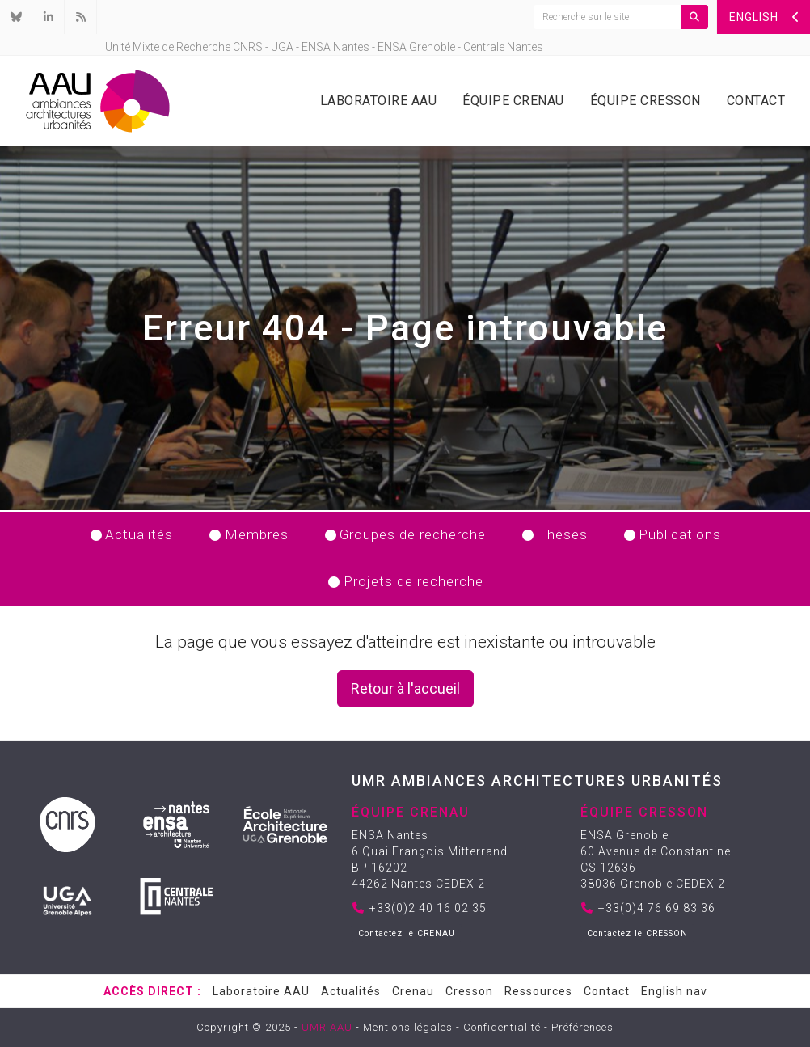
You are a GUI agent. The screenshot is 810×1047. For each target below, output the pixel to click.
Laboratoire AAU (378, 100)
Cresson (469, 991)
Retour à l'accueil (405, 688)
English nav (674, 991)
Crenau (413, 991)
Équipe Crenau (513, 100)
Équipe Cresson (645, 100)
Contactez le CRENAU (406, 933)
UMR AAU (327, 1027)
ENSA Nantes (335, 46)
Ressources (538, 991)
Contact (756, 100)
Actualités (351, 991)
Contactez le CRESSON (637, 933)
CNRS (248, 46)
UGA (282, 46)
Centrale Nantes (503, 46)
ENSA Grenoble (416, 46)
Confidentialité (502, 1027)
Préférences (582, 1027)
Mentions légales (408, 1027)
